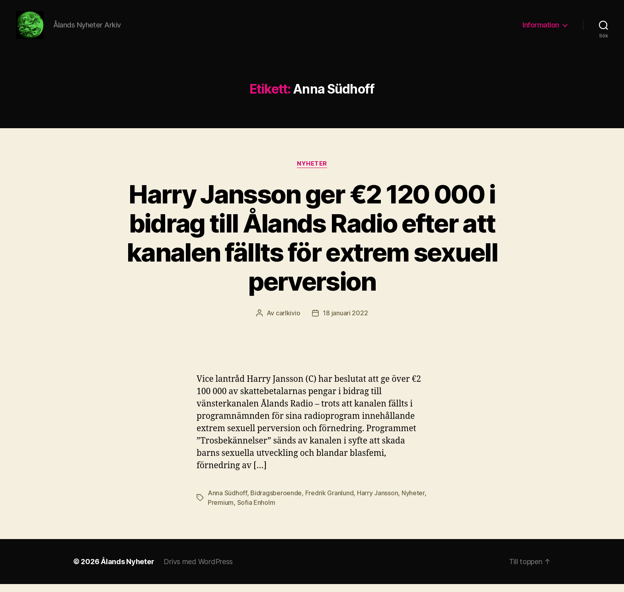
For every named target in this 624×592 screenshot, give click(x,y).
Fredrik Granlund (329, 501)
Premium (221, 510)
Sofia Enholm (256, 510)
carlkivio (288, 321)
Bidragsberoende (276, 501)
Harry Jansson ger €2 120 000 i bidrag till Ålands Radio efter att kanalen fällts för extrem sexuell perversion (312, 246)
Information (541, 29)
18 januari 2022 (345, 321)
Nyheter (312, 171)
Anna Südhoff (227, 501)
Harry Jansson (377, 501)
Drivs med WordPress (198, 569)
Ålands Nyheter (127, 569)
